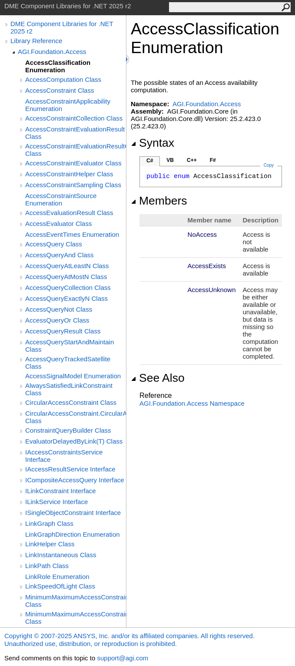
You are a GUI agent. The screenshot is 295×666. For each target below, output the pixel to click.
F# (213, 160)
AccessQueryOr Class (57, 320)
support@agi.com (122, 658)
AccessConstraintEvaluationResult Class (75, 132)
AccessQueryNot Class (58, 309)
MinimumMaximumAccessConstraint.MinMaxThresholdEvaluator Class (75, 617)
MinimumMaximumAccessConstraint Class (75, 600)
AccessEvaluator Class (58, 223)
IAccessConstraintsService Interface (64, 455)
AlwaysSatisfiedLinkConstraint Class (69, 389)
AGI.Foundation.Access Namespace (192, 403)
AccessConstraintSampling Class (73, 184)
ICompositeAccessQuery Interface (74, 480)
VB (170, 160)
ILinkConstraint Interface (60, 490)
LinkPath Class (47, 565)
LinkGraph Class (49, 523)
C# (149, 161)
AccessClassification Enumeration (57, 66)
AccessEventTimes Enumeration (72, 234)
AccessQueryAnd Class (59, 255)
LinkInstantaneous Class (60, 554)
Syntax (152, 142)
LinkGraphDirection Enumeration (72, 534)
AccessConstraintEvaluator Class (73, 163)
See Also (158, 377)
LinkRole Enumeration (57, 576)
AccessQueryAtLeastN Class (67, 265)
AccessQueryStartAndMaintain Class (69, 345)
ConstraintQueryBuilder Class (68, 430)
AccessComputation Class (63, 79)
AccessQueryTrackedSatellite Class (67, 362)
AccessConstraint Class (59, 90)
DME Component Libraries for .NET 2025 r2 (61, 27)
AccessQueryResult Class (62, 331)
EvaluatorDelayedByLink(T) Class (74, 441)
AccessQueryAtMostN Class (66, 276)
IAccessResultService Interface (70, 469)
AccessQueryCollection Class (68, 287)
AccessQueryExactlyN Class (66, 298)
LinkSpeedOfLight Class (60, 586)
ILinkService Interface (56, 501)
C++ (192, 160)
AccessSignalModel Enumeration (73, 376)
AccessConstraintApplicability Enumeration (67, 105)
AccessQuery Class (53, 244)
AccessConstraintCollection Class (74, 118)
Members (159, 200)
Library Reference (36, 40)
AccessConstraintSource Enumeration (60, 199)
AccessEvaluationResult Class (69, 212)
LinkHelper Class (49, 544)
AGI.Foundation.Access (52, 51)
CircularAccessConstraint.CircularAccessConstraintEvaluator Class (75, 417)
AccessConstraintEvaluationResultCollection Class (75, 149)
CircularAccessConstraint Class (70, 402)
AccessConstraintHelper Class (69, 174)
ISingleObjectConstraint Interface (73, 512)
